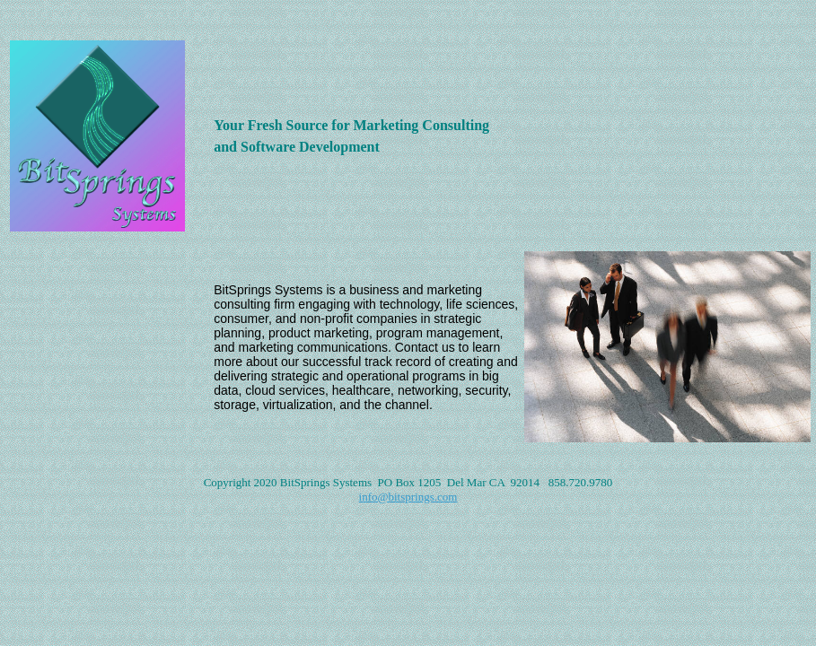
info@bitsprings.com (408, 496)
